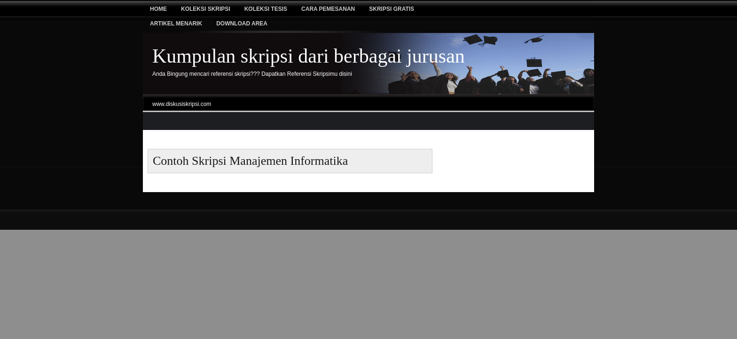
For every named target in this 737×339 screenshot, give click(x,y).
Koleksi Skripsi (205, 9)
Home (158, 9)
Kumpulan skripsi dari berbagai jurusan (308, 56)
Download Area (241, 23)
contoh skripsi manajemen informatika (250, 161)
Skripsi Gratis (391, 9)
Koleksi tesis (265, 9)
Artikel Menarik (176, 23)
